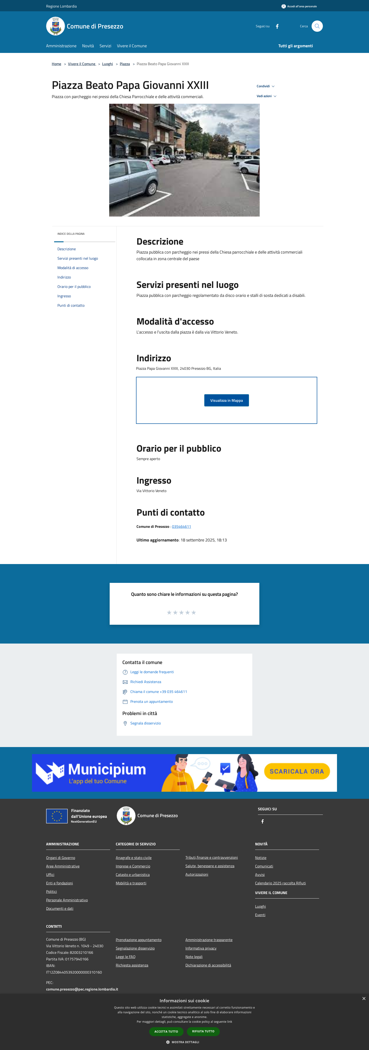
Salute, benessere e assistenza (209, 866)
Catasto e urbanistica (133, 874)
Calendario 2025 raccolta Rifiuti (280, 883)
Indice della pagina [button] (70, 233)
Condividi (266, 86)
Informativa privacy (201, 948)
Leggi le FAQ (126, 956)
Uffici (50, 874)
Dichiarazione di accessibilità (208, 965)
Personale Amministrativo (67, 900)
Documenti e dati (59, 908)
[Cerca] (317, 26)
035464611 (181, 526)
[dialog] (184, 1022)
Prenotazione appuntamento (138, 940)
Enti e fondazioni (59, 883)
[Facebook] (275, 26)
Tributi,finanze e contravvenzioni (211, 857)
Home (56, 64)
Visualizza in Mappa (226, 400)
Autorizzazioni (196, 874)
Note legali (194, 956)
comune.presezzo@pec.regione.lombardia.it (82, 989)
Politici (51, 891)
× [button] (363, 999)
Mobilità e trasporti (131, 883)
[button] (184, 1042)
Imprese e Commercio (133, 866)
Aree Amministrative (63, 866)
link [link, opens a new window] (229, 1022)
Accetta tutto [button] (166, 1032)
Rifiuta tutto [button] (203, 1031)
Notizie (260, 857)
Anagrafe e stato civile (134, 857)
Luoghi (107, 64)
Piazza (125, 64)
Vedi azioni (267, 96)
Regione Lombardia (61, 6)
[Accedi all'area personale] (299, 6)
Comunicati (264, 866)
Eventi (260, 915)
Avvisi (260, 874)
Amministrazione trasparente (209, 940)
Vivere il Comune (82, 64)
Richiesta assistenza (132, 965)
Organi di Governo (60, 857)
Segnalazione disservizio (135, 948)
